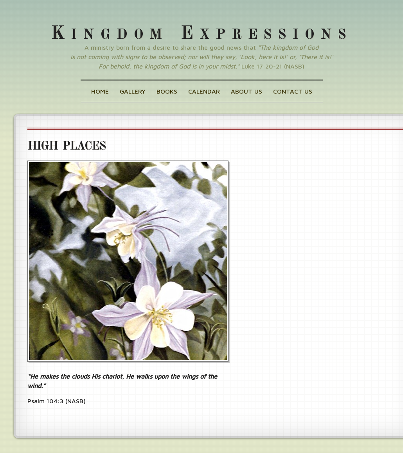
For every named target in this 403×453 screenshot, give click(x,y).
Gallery (133, 91)
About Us (246, 91)
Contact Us (292, 91)
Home (100, 91)
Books (167, 91)
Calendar (204, 91)
